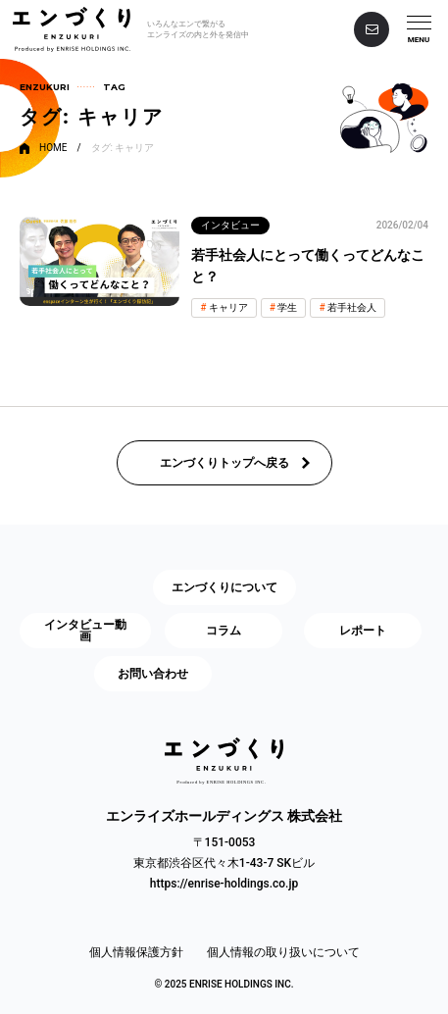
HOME (53, 148)
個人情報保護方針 (136, 952)
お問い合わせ (153, 674)
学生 (287, 307)
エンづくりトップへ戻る (224, 463)
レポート (362, 630)
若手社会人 (351, 307)
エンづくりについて (224, 587)
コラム (223, 630)
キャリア (228, 307)
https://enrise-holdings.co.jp (224, 883)
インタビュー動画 (85, 630)
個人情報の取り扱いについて (283, 952)
